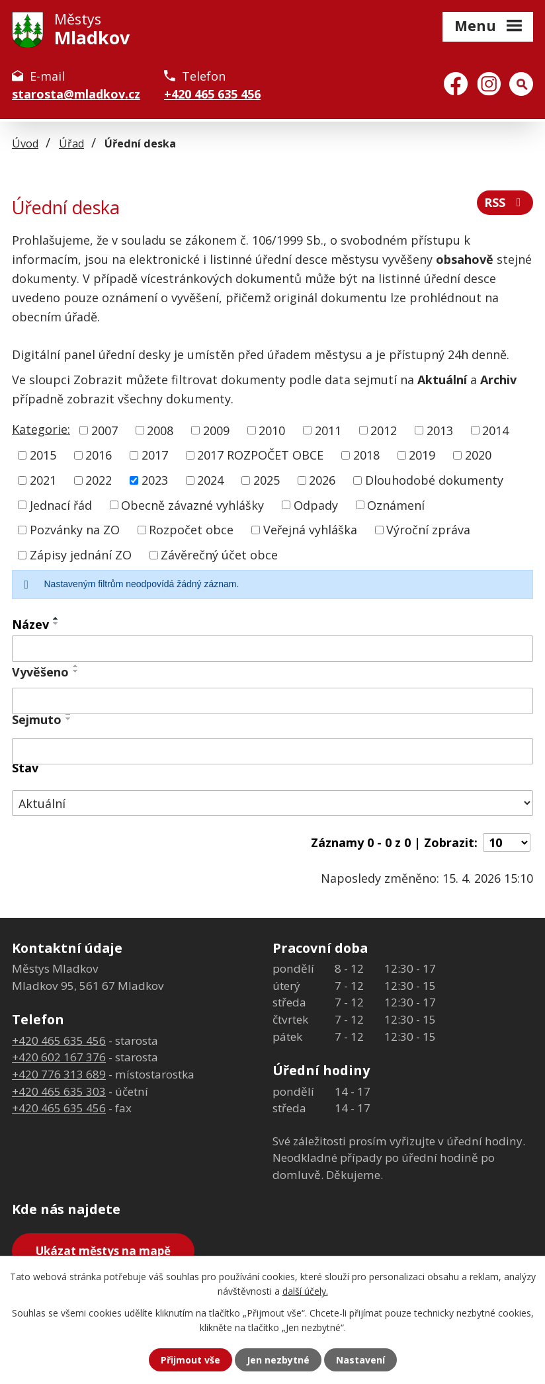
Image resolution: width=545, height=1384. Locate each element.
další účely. (305, 1291)
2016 (98, 455)
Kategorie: (41, 429)
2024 (210, 480)
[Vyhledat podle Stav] (272, 803)
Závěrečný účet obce (219, 555)
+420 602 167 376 (59, 1057)
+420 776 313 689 (59, 1074)
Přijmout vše (190, 1360)
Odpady (316, 504)
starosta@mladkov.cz (76, 94)
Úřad (71, 143)
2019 (422, 455)
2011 (328, 430)
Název (30, 624)
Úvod (25, 143)
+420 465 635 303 (59, 1091)
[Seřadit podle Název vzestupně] (56, 618)
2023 (155, 480)
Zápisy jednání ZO (81, 555)
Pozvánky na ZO (75, 530)
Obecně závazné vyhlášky (192, 504)
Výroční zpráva (428, 530)
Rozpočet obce (191, 530)
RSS (505, 202)
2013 (440, 430)
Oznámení (396, 504)
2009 (216, 430)
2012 (383, 430)
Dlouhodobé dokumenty (434, 480)
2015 (43, 455)
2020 (478, 455)
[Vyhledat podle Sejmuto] (272, 751)
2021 (43, 480)
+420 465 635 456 (212, 94)
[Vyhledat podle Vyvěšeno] (272, 701)
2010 (272, 430)
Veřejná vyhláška (310, 530)
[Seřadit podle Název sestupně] (56, 623)
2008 (160, 430)
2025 (266, 480)
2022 (98, 480)
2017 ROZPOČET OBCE (260, 455)
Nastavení (360, 1360)
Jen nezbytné (278, 1360)
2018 (366, 455)
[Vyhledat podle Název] (272, 648)
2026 (322, 480)
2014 (495, 430)
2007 (104, 430)
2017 (155, 455)
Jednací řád (61, 504)
